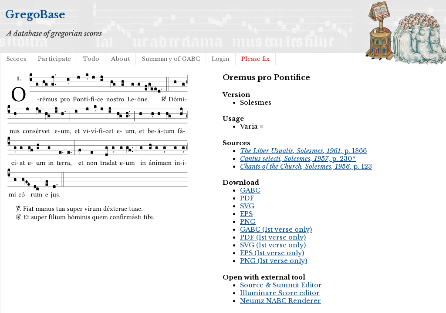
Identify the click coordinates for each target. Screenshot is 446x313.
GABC (250, 190)
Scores (16, 59)
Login (221, 59)
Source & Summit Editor (281, 285)
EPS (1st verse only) (272, 253)
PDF (247, 198)
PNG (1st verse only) (273, 261)
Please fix (255, 59)
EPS (246, 214)
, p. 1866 (303, 151)
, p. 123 (306, 166)
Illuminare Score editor (280, 293)
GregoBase (35, 14)
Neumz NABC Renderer (280, 301)
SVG (247, 206)
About (120, 59)
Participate (54, 59)
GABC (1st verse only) (276, 229)
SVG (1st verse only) (273, 245)
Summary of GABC (171, 59)
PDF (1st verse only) (273, 237)
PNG (248, 222)
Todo (91, 59)
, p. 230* (298, 159)
